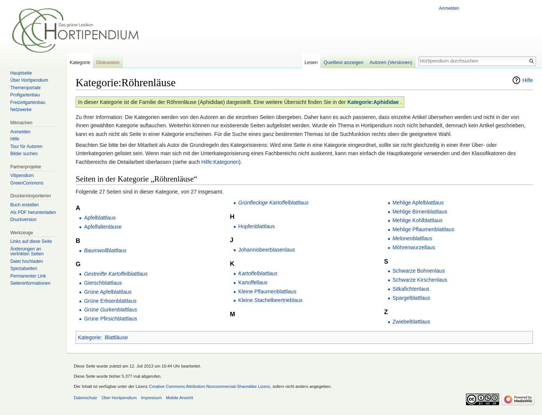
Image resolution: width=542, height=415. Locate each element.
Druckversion (23, 219)
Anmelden (449, 8)
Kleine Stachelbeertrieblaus (270, 300)
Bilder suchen (24, 153)
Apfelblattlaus (100, 218)
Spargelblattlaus (411, 298)
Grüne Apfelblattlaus (107, 292)
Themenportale (25, 87)
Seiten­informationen (30, 283)
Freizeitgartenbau (27, 102)
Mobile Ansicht (179, 397)
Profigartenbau (25, 95)
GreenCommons (26, 183)
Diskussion (108, 62)
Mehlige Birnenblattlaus (420, 212)
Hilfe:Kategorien (220, 162)
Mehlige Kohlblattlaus (418, 220)
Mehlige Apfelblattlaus (418, 203)
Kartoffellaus (253, 282)
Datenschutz (85, 397)
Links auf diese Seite (31, 241)
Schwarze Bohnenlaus (419, 271)
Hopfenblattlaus (256, 226)
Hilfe (527, 80)
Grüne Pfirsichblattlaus (110, 319)
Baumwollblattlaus (105, 250)
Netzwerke (21, 109)
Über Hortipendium (29, 80)
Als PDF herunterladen (33, 212)
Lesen (311, 62)
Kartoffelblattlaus (257, 273)
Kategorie (89, 337)
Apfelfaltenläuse (103, 227)
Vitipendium (21, 175)
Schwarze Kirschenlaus (420, 280)
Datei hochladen (26, 261)
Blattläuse (116, 337)
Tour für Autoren (26, 146)
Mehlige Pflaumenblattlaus (423, 229)
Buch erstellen (24, 205)
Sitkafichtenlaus (411, 289)
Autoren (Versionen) (391, 62)
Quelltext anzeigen (344, 62)
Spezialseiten (23, 268)
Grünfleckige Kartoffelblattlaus (273, 203)
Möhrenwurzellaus (414, 247)
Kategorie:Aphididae (373, 102)
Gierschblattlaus (103, 283)
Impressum (151, 397)
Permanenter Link (28, 276)
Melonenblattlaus (412, 238)
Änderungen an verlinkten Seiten (27, 251)
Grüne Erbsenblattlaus (110, 301)
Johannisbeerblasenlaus (266, 250)
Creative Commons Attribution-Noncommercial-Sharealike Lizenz (209, 386)
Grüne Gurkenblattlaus (110, 310)
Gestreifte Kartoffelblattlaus (116, 274)
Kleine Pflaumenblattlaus (267, 291)
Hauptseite (21, 73)
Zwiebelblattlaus (411, 322)
